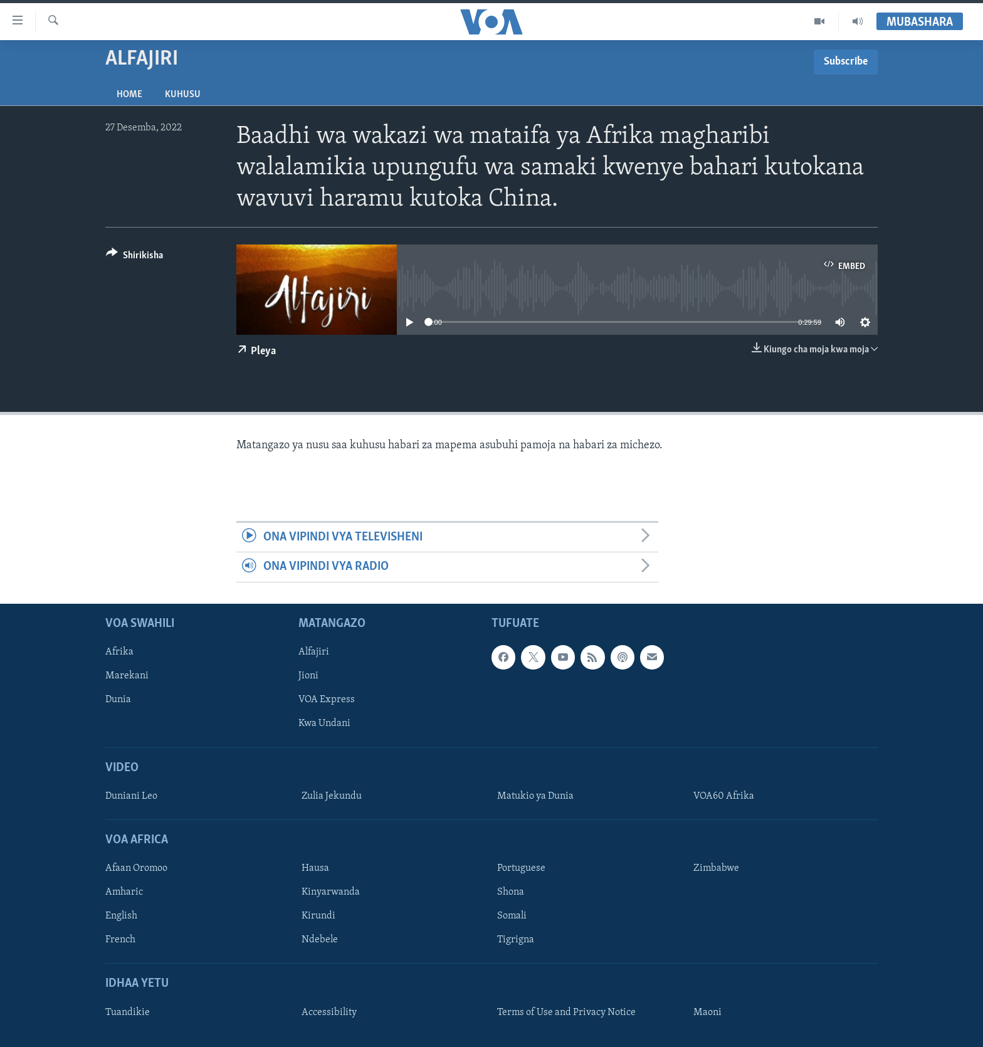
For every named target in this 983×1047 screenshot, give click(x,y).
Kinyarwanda (331, 892)
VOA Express (326, 700)
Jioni (308, 676)
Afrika (119, 652)
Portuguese (521, 868)
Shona (510, 892)
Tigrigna (515, 940)
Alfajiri (313, 652)
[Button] (134, 257)
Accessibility (329, 1012)
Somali (512, 916)
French (120, 940)
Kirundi (318, 916)
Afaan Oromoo (136, 868)
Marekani (127, 676)
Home (129, 95)
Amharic (124, 892)
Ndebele (320, 940)
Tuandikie (127, 1012)
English (121, 916)
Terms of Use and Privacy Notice (566, 1012)
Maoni (707, 1012)
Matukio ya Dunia (535, 796)
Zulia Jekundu (332, 796)
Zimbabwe (716, 868)
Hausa (315, 868)
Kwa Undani (324, 723)
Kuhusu (183, 95)
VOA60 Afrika (723, 796)
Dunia (118, 700)
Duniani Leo (131, 796)
